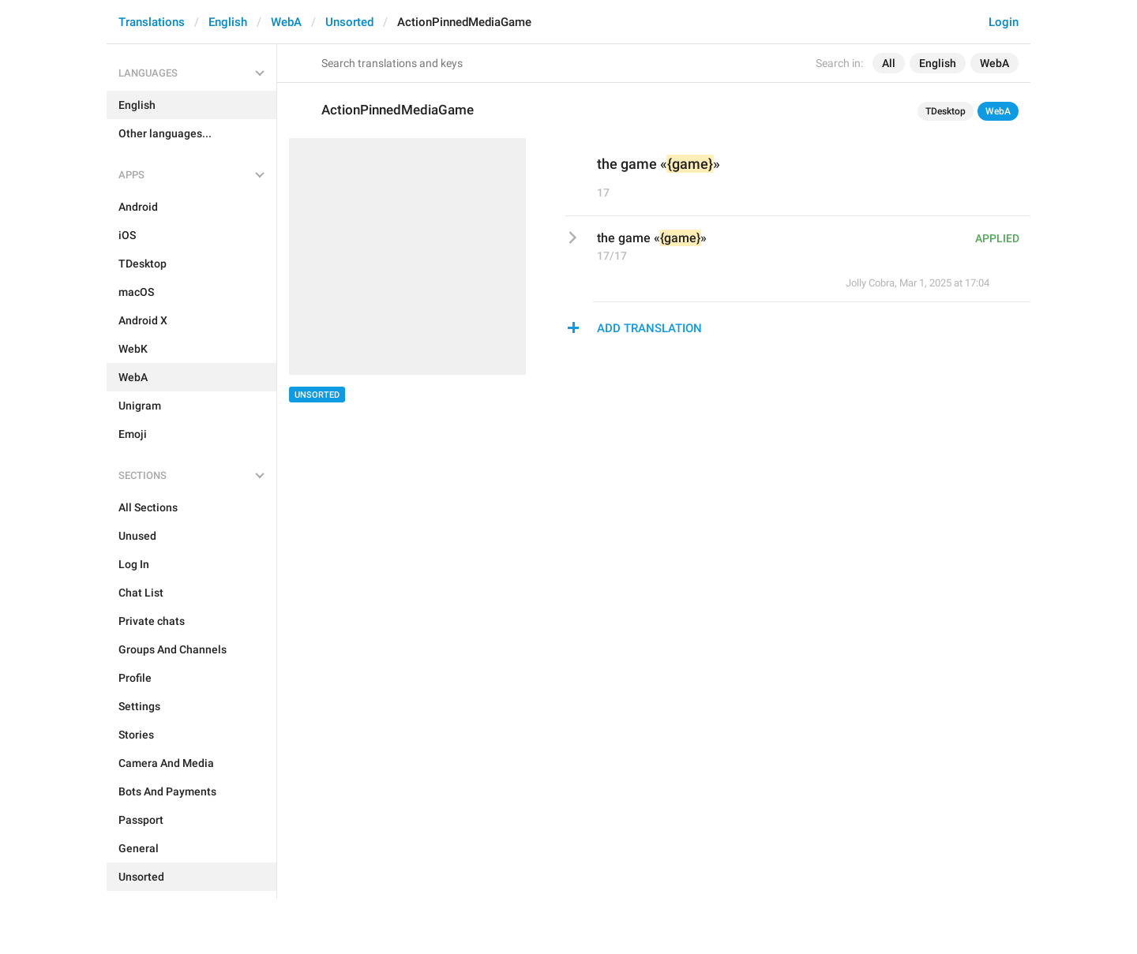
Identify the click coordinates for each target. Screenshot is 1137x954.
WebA (286, 22)
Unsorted (349, 22)
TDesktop (945, 111)
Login (1004, 22)
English (227, 22)
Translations (151, 22)
